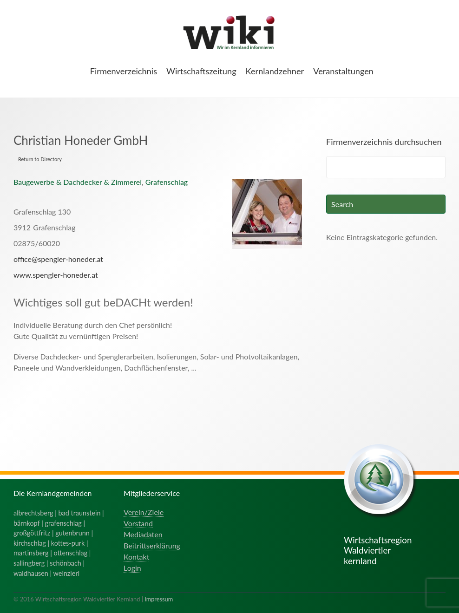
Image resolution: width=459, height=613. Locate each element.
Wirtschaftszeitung (201, 71)
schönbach (65, 563)
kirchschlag (29, 543)
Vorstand (138, 523)
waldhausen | (33, 573)
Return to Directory (40, 159)
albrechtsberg (33, 513)
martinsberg (31, 553)
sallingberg (29, 563)
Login (132, 567)
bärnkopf (26, 523)
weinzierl (66, 573)
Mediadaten (143, 534)
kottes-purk (68, 543)
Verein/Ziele (144, 512)
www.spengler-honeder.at (55, 274)
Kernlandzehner (275, 71)
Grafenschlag (166, 181)
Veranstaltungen (343, 71)
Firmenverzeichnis (123, 71)
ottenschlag (71, 553)
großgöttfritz (31, 533)
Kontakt (136, 556)
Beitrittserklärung (152, 545)
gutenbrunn (72, 533)
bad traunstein (80, 513)
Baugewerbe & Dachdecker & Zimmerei (77, 181)
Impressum (158, 599)
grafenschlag (63, 523)
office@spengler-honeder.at (58, 258)
